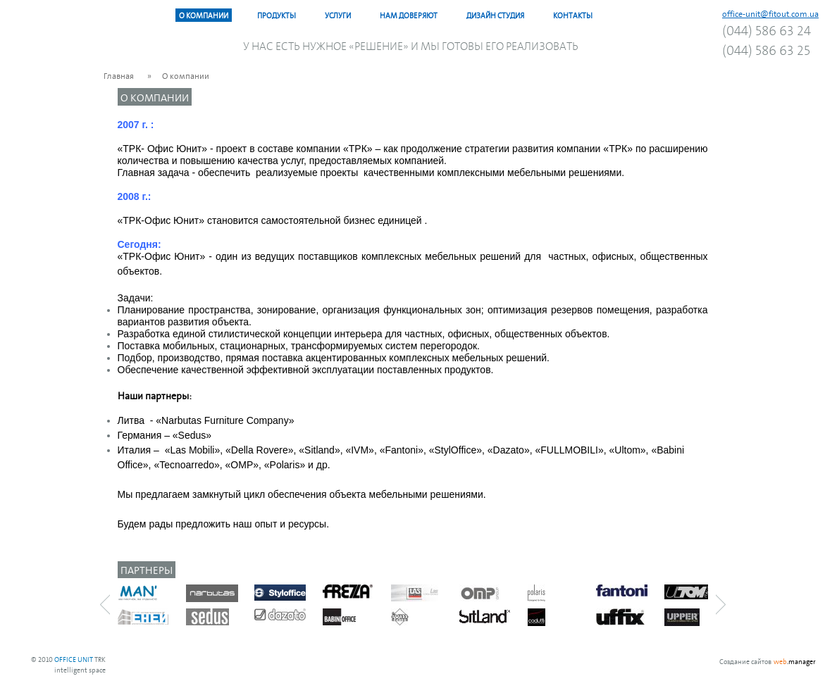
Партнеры (146, 569)
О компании (203, 15)
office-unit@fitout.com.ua (770, 13)
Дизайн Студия (495, 15)
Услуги (338, 15)
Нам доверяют (409, 15)
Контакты (573, 15)
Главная (119, 75)
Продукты (276, 15)
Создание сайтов (745, 661)
